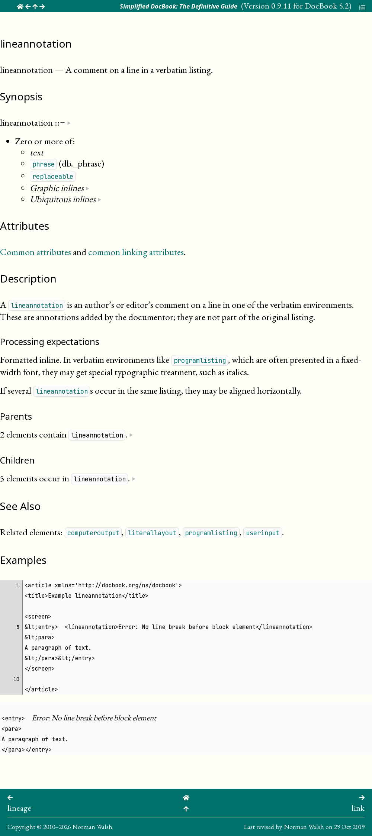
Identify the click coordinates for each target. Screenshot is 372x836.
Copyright (21, 826)
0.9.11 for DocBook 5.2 (310, 5)
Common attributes (35, 252)
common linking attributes (136, 252)
